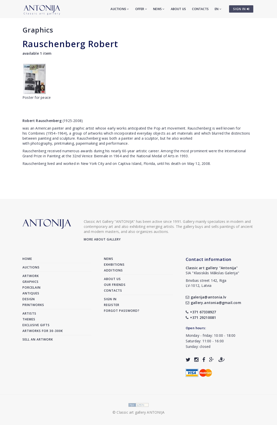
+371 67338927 (201, 312)
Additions (113, 270)
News (158, 9)
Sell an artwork (37, 339)
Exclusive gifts (36, 325)
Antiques (30, 293)
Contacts (200, 9)
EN (218, 9)
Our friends (115, 285)
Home (27, 259)
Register (111, 305)
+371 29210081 (201, 317)
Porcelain (31, 287)
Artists (29, 313)
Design (28, 299)
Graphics (37, 30)
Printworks (33, 305)
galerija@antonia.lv (206, 297)
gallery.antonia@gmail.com (213, 302)
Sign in (110, 299)
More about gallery (102, 239)
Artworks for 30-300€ (42, 331)
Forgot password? (122, 311)
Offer (141, 9)
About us (178, 9)
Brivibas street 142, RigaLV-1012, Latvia (206, 283)
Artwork (30, 276)
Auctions (119, 9)
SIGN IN (241, 9)
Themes (28, 319)
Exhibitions (114, 264)
